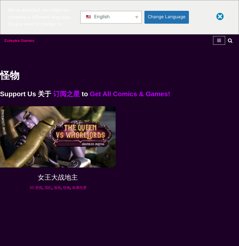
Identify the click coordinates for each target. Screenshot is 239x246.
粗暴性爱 (79, 187)
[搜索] (230, 40)
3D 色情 (35, 187)
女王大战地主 (58, 177)
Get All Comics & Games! (130, 94)
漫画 (57, 187)
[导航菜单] (219, 40)
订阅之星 (66, 94)
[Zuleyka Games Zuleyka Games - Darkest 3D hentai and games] (19, 40)
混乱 (48, 187)
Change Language (167, 16)
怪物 (66, 187)
